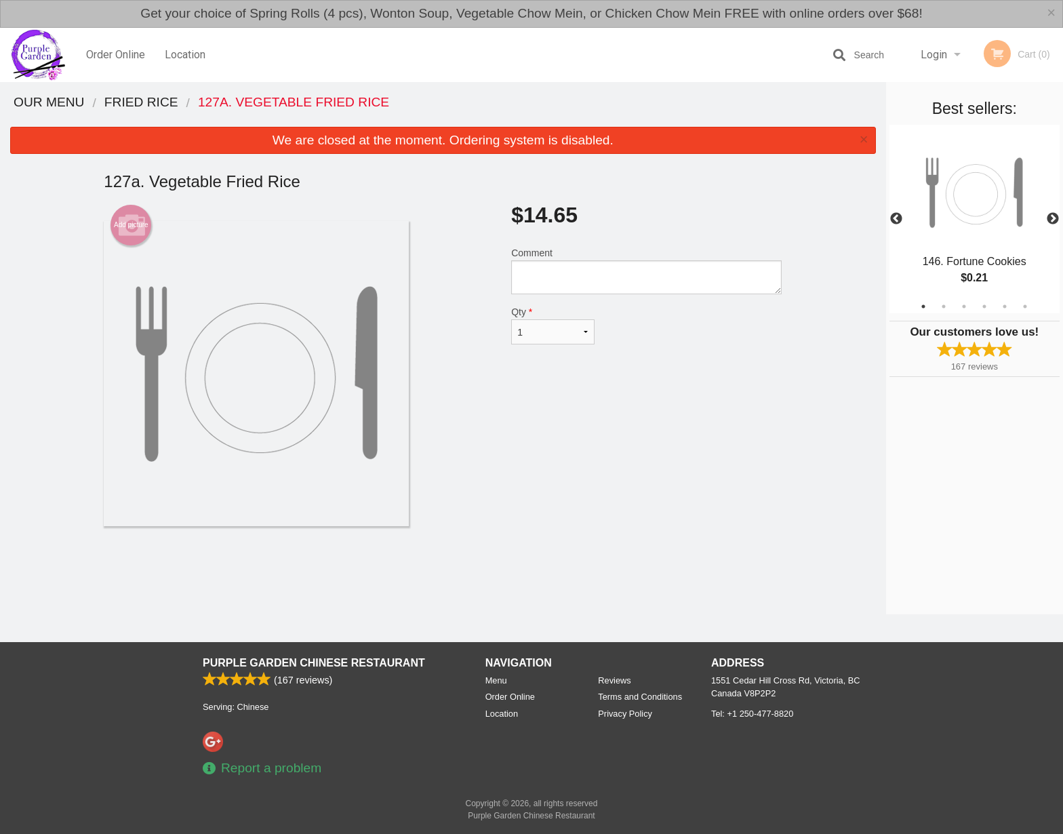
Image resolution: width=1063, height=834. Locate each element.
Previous (896, 219)
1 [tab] (923, 306)
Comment (646, 270)
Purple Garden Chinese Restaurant (314, 663)
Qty (552, 325)
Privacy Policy (625, 714)
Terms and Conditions (640, 697)
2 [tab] (943, 306)
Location (185, 54)
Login (934, 54)
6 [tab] (1025, 306)
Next (1053, 219)
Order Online (115, 54)
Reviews (614, 680)
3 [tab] (964, 306)
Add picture (131, 225)
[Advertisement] (443, 570)
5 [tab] (1004, 306)
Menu (496, 680)
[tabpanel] (974, 219)
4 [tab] (984, 306)
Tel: (752, 714)
